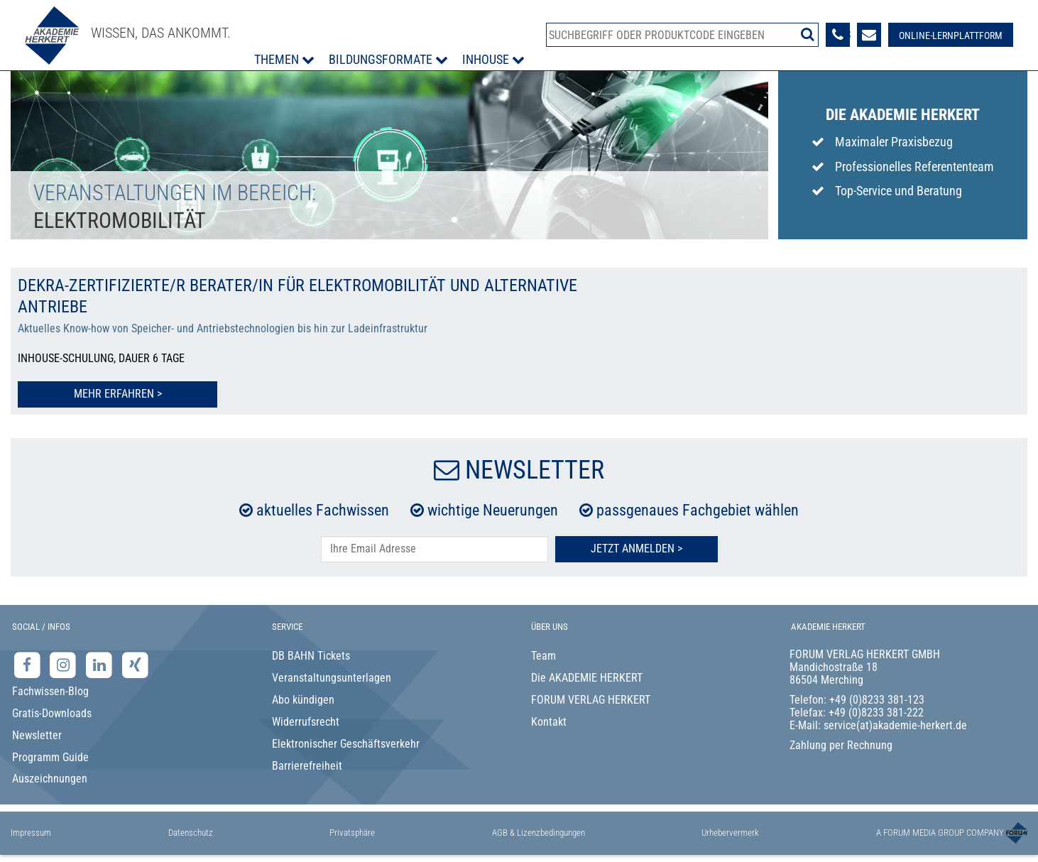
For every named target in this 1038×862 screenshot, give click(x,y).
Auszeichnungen (49, 778)
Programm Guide (50, 757)
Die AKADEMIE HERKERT (587, 677)
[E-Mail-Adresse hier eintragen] (434, 549)
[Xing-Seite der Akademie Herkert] (135, 665)
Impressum (31, 832)
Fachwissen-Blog (50, 691)
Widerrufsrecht (305, 722)
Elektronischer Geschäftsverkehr (346, 744)
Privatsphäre (352, 832)
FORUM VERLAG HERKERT (590, 699)
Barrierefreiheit (307, 766)
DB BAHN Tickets (311, 655)
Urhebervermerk (730, 832)
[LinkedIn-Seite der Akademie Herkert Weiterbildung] (100, 665)
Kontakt (549, 722)
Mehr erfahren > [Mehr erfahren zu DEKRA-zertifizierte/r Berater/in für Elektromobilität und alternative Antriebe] (114, 393)
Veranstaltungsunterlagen (331, 677)
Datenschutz (190, 832)
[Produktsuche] (682, 35)
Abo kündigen (303, 699)
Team (543, 655)
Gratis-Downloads (52, 713)
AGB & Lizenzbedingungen (538, 832)
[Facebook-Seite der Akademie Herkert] (29, 665)
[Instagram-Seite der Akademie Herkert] (65, 665)
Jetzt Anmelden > (636, 548)
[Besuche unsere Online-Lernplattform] (950, 35)
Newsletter (37, 735)
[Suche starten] (808, 34)
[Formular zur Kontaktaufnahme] (869, 34)
